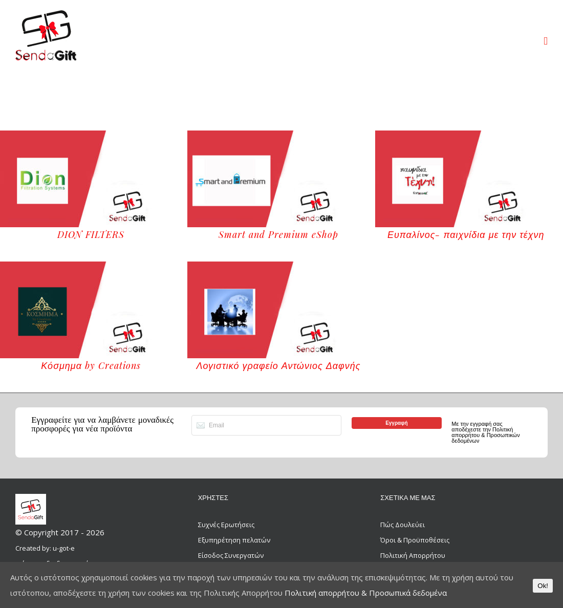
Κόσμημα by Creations (91, 365)
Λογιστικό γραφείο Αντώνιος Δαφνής (278, 365)
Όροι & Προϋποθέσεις (414, 540)
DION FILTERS (90, 234)
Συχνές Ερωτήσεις (226, 524)
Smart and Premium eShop (278, 234)
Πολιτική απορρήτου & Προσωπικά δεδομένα (366, 593)
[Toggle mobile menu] (546, 41)
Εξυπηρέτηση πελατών (234, 540)
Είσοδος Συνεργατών (231, 555)
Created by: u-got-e (45, 548)
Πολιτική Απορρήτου (412, 555)
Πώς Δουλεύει (402, 524)
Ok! (542, 586)
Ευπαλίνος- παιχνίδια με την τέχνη (466, 234)
